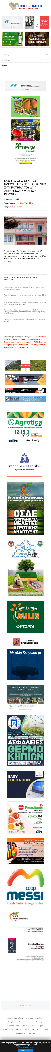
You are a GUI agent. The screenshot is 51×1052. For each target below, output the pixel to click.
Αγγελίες (27, 1029)
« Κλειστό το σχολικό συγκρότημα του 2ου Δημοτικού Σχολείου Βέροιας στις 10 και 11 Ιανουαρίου (25, 339)
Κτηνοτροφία (29, 1018)
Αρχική (10, 1018)
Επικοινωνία (31, 1033)
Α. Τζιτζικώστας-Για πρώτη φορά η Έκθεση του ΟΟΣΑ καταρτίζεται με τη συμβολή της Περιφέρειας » (25, 344)
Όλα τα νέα (18, 1029)
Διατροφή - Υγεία (13, 1026)
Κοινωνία (31, 1022)
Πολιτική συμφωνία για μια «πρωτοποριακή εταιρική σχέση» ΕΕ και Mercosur (25, 296)
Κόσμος (40, 1026)
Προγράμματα (12, 1022)
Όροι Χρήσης (36, 1029)
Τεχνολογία (39, 1022)
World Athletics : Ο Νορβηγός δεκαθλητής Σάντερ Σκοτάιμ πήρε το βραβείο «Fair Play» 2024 (24, 288)
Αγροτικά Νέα (18, 1018)
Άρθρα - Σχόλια (8, 1029)
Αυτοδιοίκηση (17, 207)
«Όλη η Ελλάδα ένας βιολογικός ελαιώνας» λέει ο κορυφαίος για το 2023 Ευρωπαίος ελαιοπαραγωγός (25, 303)
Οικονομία (22, 1022)
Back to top (26, 1005)
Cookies (45, 1029)
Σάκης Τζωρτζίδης (26, 203)
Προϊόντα (24, 1026)
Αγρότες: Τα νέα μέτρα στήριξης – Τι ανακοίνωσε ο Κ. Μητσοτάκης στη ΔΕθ (24, 320)
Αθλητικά (32, 1026)
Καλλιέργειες (39, 1018)
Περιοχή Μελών (20, 1033)
